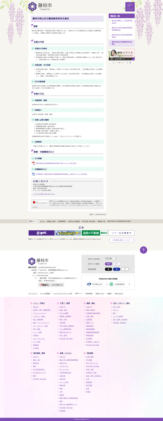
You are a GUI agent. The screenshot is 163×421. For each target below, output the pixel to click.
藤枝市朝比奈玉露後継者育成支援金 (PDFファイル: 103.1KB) (56, 163)
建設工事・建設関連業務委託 (69, 360)
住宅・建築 (36, 329)
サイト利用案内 (45, 293)
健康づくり (89, 323)
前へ (113, 62)
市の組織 (89, 360)
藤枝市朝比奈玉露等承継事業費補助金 (122, 36)
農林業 (62, 395)
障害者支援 (89, 335)
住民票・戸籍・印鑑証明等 (41, 310)
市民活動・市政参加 (119, 323)
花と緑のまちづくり (39, 372)
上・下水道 (36, 342)
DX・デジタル (64, 369)
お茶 (61, 392)
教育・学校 (63, 319)
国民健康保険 (90, 329)
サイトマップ (33, 293)
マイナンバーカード (39, 313)
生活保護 (89, 338)
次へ (127, 62)
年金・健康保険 (38, 319)
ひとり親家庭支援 (65, 329)
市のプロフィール (92, 363)
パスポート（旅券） (39, 316)
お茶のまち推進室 (74, 221)
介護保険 (89, 319)
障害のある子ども (65, 332)
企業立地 (62, 379)
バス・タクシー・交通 (40, 326)
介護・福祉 (89, 316)
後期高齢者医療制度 (92, 332)
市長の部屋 (89, 357)
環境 (34, 376)
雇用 (61, 401)
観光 (114, 313)
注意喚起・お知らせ (92, 342)
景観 (34, 366)
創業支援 (62, 385)
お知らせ (36, 307)
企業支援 (62, 376)
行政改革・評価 (91, 372)
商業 (61, 388)
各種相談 (36, 345)
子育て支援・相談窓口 (67, 326)
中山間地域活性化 (65, 372)
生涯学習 (62, 323)
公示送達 (36, 348)
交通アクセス (100, 293)
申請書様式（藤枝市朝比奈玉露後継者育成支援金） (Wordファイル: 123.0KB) (61, 174)
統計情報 (89, 385)
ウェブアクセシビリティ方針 (62, 293)
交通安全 (36, 335)
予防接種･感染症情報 (93, 313)
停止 (130, 62)
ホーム (42, 221)
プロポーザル (64, 366)
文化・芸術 (116, 307)
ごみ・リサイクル (39, 338)
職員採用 (89, 382)
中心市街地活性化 (39, 369)
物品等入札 (63, 363)
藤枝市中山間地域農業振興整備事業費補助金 (122, 29)
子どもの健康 (64, 313)
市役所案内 (89, 293)
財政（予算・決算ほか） (94, 376)
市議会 (88, 392)
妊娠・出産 (63, 310)
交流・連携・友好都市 (120, 319)
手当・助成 (63, 335)
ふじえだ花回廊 (118, 316)
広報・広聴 (89, 369)
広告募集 (62, 411)
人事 (87, 379)
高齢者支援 (89, 326)
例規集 (109, 293)
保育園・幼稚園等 (65, 316)
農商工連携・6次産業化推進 (69, 398)
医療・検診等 (90, 310)
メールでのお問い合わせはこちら (44, 194)
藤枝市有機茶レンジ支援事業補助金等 (122, 22)
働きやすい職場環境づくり (68, 404)
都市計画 (36, 363)
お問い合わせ (118, 293)
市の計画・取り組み (88, 221)
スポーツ (116, 310)
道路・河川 (36, 360)
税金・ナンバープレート (41, 323)
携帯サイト (78, 293)
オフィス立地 (64, 382)
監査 (87, 388)
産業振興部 (62, 221)
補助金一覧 (115, 16)
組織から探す (51, 221)
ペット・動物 (37, 332)
